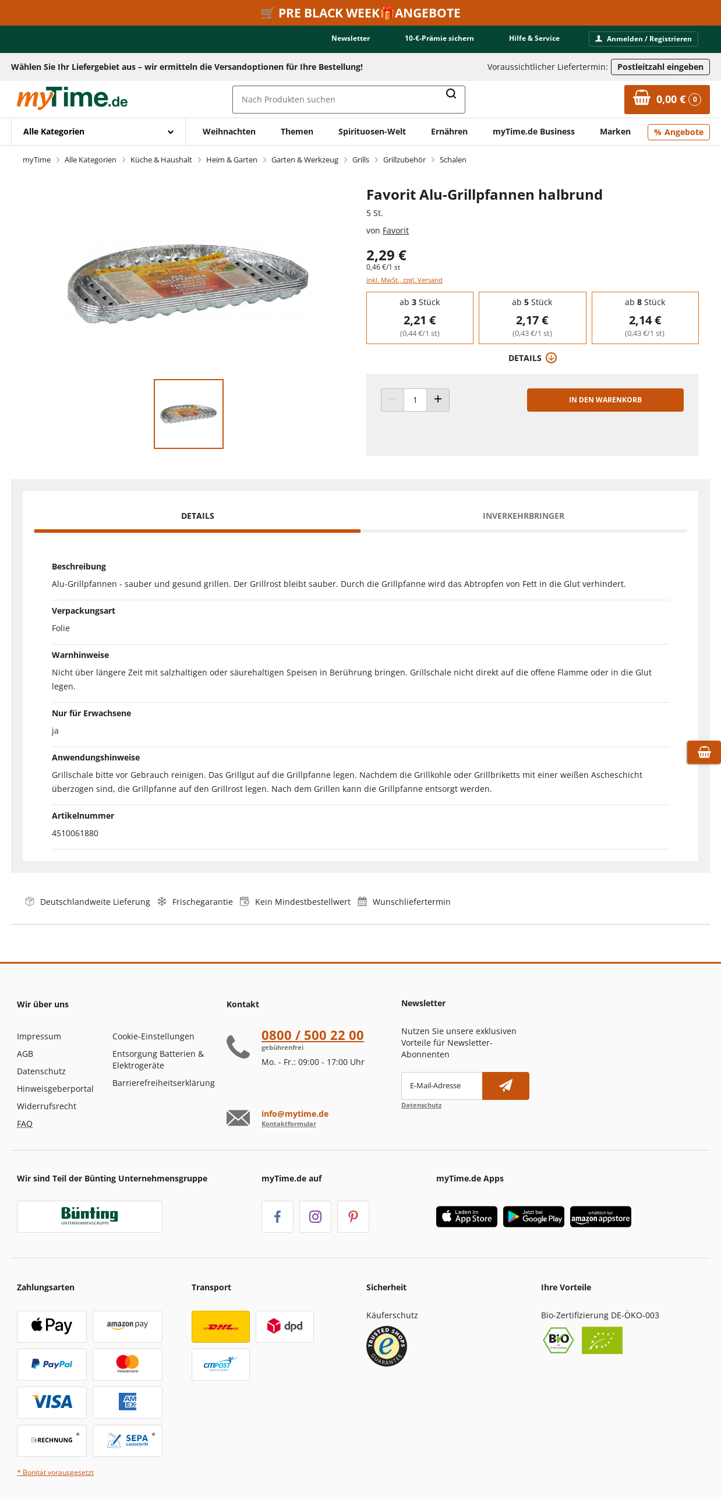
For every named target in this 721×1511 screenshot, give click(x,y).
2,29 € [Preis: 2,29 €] (386, 254)
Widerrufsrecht (46, 1106)
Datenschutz (41, 1071)
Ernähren (449, 131)
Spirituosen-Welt (372, 131)
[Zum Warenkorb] (667, 99)
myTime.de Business (534, 131)
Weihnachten (229, 131)
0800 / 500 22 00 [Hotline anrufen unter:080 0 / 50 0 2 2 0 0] (312, 1034)
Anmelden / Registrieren (643, 39)
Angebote (684, 131)
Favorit (396, 230)
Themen (297, 131)
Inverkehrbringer (523, 515)
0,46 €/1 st (383, 267)
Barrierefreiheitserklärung (163, 1082)
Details (197, 515)
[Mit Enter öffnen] (98, 131)
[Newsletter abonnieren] (505, 1086)
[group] (419, 318)
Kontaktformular (288, 1123)
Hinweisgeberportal (55, 1088)
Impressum (39, 1036)
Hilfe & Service (534, 38)
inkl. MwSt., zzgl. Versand (404, 279)
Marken (615, 131)
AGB (25, 1053)
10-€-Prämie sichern (439, 38)
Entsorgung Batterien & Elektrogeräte (158, 1059)
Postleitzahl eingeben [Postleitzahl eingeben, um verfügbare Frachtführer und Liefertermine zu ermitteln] (660, 66)
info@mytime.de (294, 1114)
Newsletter (350, 38)
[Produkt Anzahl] (415, 400)
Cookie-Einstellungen (153, 1036)
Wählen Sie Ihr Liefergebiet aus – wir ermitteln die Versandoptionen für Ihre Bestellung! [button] (187, 66)
